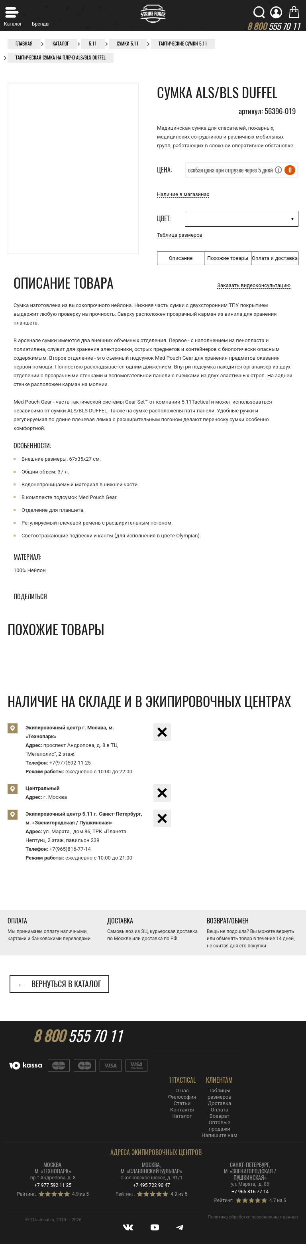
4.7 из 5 (277, 1200)
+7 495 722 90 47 (151, 1185)
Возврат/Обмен (228, 921)
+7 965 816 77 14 (250, 1191)
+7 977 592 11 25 (52, 1185)
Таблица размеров (179, 235)
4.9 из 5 (80, 1194)
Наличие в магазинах (183, 194)
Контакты (182, 1110)
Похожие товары (227, 258)
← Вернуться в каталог (59, 984)
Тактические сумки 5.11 (183, 43)
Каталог (61, 43)
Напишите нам (219, 1135)
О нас (182, 1090)
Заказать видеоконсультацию (253, 285)
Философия (182, 1097)
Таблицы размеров (219, 1094)
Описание (181, 258)
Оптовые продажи (219, 1125)
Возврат (220, 1116)
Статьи (182, 1103)
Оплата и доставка (275, 258)
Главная (24, 43)
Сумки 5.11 (128, 43)
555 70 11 (77, 1036)
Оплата (17, 921)
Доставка (120, 921)
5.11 (93, 43)
